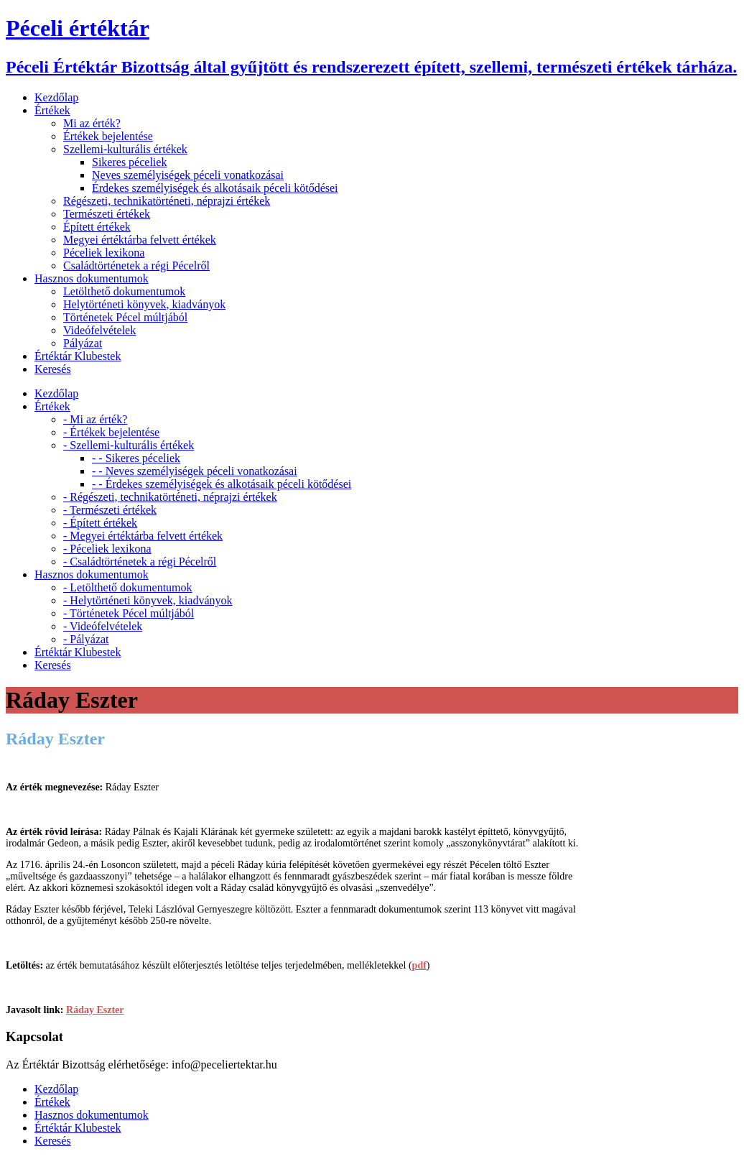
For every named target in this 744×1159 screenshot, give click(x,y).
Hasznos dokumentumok (91, 278)
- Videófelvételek (102, 626)
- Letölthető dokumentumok (127, 587)
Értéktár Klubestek (77, 356)
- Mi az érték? (95, 419)
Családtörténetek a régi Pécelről (136, 265)
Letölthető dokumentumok (124, 291)
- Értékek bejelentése (111, 432)
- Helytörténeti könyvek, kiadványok (148, 600)
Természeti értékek (106, 214)
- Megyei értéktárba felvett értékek (143, 536)
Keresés (52, 369)
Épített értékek (97, 227)
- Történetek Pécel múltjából (128, 613)
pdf (419, 965)
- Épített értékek (100, 523)
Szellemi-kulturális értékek (125, 149)
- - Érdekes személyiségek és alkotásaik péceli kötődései (221, 484)
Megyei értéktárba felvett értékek (139, 240)
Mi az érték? (92, 123)
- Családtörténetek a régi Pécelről (139, 561)
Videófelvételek (99, 330)
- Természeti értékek (110, 510)
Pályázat (82, 343)
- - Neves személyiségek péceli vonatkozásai (194, 471)
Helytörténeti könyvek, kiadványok (144, 304)
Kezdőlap (56, 97)
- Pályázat (86, 639)
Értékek (52, 110)
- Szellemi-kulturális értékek (128, 445)
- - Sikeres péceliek (136, 458)
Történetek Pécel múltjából (125, 317)
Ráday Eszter (95, 1010)
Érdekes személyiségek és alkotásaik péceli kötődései (215, 188)
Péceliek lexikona (103, 252)
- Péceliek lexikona (107, 548)
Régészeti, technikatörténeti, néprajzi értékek (166, 201)
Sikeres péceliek (129, 162)
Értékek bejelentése (108, 136)
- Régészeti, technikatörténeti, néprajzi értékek (170, 497)
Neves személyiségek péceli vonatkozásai (188, 175)
